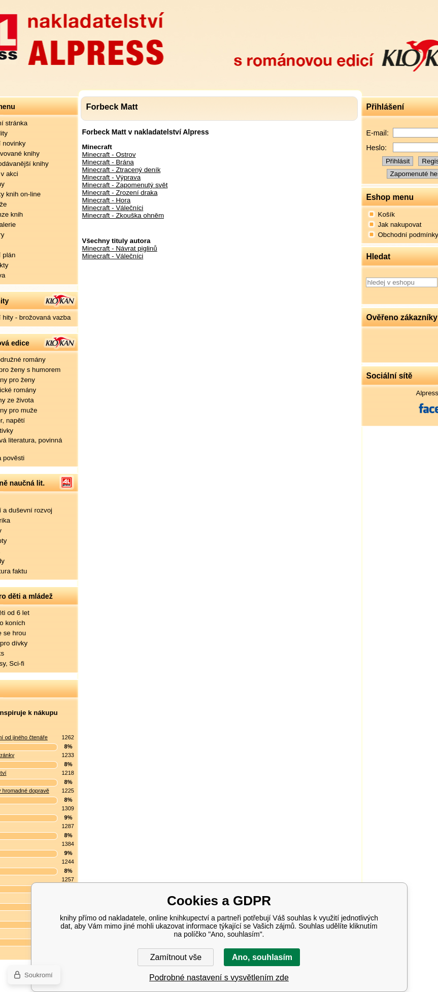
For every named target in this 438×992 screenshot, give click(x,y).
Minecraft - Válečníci (113, 208)
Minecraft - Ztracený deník (121, 170)
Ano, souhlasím (262, 957)
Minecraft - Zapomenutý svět (125, 185)
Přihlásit (398, 161)
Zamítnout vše (175, 957)
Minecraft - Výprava (111, 177)
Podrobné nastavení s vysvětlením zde (219, 977)
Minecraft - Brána (108, 162)
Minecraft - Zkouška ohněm (123, 215)
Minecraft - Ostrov (109, 154)
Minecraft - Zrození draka (120, 192)
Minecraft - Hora (106, 200)
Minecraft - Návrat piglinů (119, 248)
